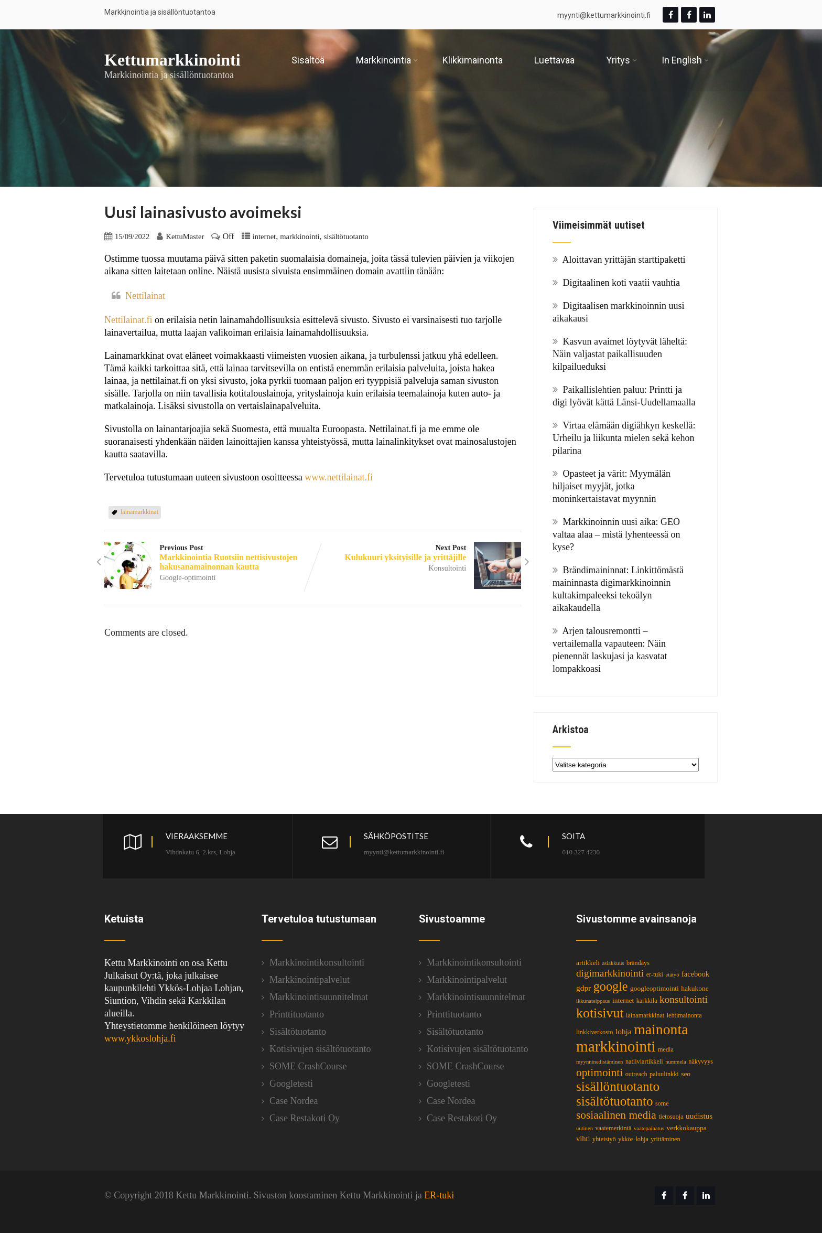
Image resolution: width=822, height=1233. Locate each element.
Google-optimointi (187, 577)
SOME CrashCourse (308, 1066)
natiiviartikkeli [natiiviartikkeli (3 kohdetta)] (644, 1061)
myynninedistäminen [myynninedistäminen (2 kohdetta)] (599, 1062)
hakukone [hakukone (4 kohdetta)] (694, 988)
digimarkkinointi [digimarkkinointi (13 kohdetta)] (610, 973)
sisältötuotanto (346, 236)
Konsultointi (448, 568)
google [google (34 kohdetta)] (610, 986)
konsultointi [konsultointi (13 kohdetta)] (683, 999)
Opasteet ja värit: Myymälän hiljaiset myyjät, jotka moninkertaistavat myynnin (611, 486)
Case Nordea (293, 1101)
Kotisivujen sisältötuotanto (320, 1049)
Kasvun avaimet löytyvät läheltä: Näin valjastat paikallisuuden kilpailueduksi (620, 354)
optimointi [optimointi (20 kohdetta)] (599, 1072)
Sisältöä (308, 60)
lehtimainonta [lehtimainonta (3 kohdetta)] (684, 1015)
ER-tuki (439, 1195)
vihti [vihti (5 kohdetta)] (583, 1138)
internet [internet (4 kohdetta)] (623, 1000)
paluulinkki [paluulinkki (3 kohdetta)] (664, 1074)
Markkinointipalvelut (309, 979)
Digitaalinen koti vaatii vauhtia (621, 282)
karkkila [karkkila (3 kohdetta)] (646, 1000)
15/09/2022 (132, 236)
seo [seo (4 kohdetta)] (685, 1074)
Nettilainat (145, 296)
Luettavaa (554, 60)
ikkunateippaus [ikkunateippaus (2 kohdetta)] (593, 1001)
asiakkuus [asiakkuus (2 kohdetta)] (613, 963)
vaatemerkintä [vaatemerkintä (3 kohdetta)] (613, 1128)
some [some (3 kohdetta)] (662, 1103)
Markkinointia (387, 60)
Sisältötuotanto (297, 1031)
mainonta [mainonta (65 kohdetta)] (661, 1029)
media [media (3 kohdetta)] (666, 1049)
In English (685, 60)
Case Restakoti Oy (304, 1118)
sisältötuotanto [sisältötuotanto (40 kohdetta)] (614, 1101)
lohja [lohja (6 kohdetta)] (623, 1031)
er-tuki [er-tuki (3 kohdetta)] (654, 974)
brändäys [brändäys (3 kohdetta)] (638, 963)
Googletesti (291, 1083)
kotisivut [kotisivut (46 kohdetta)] (600, 1013)
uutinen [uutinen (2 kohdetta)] (584, 1128)
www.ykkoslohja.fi (140, 1038)
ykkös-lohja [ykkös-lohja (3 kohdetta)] (633, 1139)
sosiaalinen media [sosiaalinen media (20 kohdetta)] (616, 1115)
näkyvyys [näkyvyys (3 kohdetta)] (700, 1061)
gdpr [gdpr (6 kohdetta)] (583, 987)
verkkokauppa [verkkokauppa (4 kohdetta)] (687, 1128)
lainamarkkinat (139, 512)
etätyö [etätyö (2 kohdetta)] (672, 975)
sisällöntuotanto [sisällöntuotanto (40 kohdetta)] (617, 1086)
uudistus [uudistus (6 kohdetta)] (699, 1115)
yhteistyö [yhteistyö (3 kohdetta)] (604, 1139)
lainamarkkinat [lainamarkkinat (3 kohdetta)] (645, 1015)
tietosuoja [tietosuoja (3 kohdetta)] (670, 1116)
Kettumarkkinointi (172, 59)
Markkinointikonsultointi (316, 962)
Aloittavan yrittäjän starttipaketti (624, 259)
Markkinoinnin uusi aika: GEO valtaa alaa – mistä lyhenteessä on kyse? (616, 534)
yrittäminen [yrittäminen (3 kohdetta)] (665, 1139)
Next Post (417, 552)
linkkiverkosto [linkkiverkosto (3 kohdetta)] (594, 1032)
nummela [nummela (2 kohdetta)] (675, 1062)
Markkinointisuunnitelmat (318, 997)
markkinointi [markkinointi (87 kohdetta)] (616, 1046)
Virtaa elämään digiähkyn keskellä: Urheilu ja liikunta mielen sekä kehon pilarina (624, 438)
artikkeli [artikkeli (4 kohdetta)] (588, 963)
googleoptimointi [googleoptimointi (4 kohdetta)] (654, 988)
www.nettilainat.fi (339, 477)
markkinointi (299, 236)
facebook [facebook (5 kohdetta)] (695, 974)
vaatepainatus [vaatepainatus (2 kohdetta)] (649, 1128)
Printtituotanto (296, 1014)
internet (264, 236)
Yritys (621, 60)
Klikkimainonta (472, 60)
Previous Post (208, 557)
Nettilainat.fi (129, 320)
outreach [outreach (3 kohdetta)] (636, 1074)
